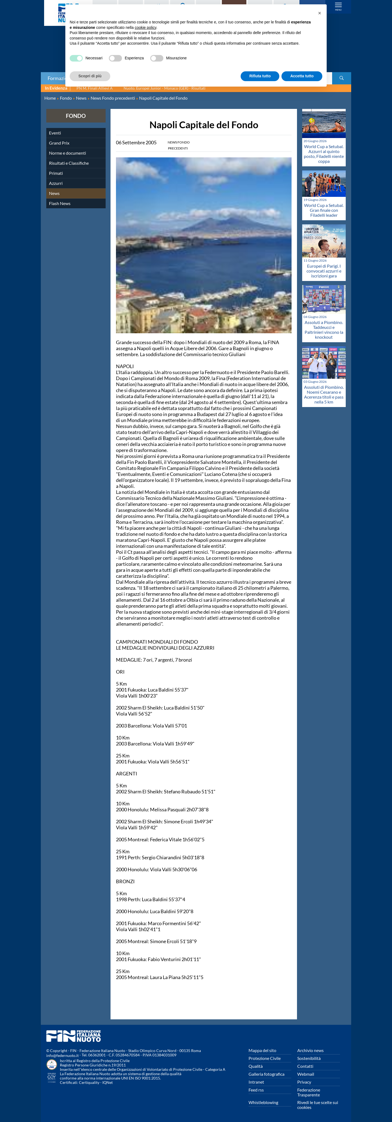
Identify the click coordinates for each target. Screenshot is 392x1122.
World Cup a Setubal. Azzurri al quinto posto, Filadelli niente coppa (324, 154)
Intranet (256, 1081)
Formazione (60, 78)
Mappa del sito (262, 1050)
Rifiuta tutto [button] (260, 76)
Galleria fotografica (266, 1074)
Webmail (305, 1074)
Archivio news (310, 1050)
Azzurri (56, 183)
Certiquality (89, 1082)
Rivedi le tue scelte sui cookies (317, 1105)
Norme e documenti (67, 152)
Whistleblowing (263, 1102)
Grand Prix (59, 142)
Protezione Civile (265, 1058)
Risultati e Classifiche (69, 163)
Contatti (305, 1066)
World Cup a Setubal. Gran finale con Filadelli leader (324, 210)
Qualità (256, 1066)
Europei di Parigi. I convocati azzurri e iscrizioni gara (324, 270)
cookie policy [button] (145, 27)
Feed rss (256, 1089)
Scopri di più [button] (90, 76)
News (54, 193)
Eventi (55, 132)
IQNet (107, 1082)
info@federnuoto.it (62, 1055)
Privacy (304, 1081)
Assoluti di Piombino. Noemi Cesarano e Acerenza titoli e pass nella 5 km (324, 394)
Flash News (60, 203)
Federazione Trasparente (308, 1092)
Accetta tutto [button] (302, 76)
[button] (319, 13)
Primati (56, 173)
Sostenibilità (309, 1058)
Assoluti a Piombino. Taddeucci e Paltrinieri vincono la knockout (324, 330)
